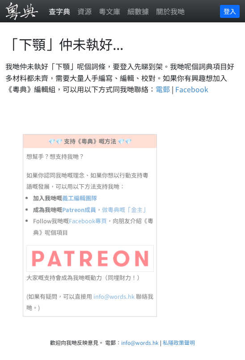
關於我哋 (170, 11)
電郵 (163, 89)
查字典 (59, 11)
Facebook (191, 89)
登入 (230, 11)
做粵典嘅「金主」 (125, 209)
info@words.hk (114, 296)
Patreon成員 (79, 209)
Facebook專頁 (88, 220)
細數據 (138, 11)
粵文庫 (109, 11)
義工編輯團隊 (79, 198)
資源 (84, 11)
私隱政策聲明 (179, 342)
